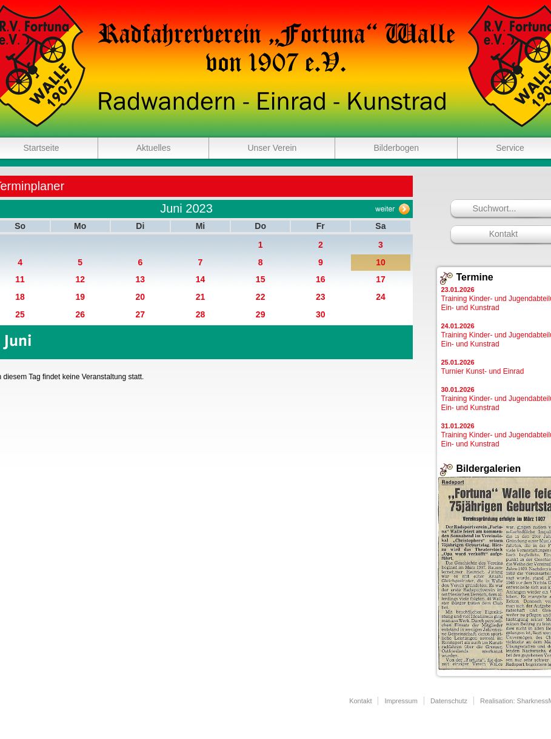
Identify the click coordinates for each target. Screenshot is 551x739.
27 (140, 314)
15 (260, 279)
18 (20, 297)
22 (260, 297)
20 (140, 297)
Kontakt (360, 700)
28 (200, 314)
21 (200, 297)
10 (381, 262)
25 (20, 314)
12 (80, 279)
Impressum (400, 700)
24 (381, 297)
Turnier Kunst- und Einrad (482, 367)
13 (140, 279)
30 (321, 314)
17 (381, 279)
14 (200, 279)
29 (260, 314)
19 (80, 297)
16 (321, 279)
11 (20, 279)
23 (321, 297)
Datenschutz (448, 700)
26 (80, 314)
